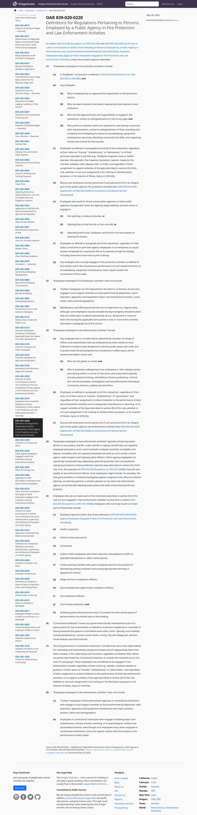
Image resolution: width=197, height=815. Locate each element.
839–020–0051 (27, 230)
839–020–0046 (27, 195)
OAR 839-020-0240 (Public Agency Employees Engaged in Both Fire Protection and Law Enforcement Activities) (98, 518)
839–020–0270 (27, 495)
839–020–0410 (26, 593)
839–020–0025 (27, 102)
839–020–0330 (26, 563)
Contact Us (120, 795)
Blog (117, 782)
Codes (154, 778)
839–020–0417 (27, 615)
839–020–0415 (24, 603)
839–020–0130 (25, 347)
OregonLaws (27, 4)
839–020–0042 (26, 152)
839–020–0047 (27, 209)
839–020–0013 (25, 66)
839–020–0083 (23, 292)
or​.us (175, 20)
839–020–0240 (26, 456)
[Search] (142, 3)
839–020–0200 (27, 385)
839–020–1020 (26, 659)
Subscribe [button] (20, 788)
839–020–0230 (26, 443)
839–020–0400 (27, 583)
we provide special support (79, 798)
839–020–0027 (27, 114)
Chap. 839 (30, 10)
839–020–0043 (27, 162)
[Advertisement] (164, 67)
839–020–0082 (25, 282)
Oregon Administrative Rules (53, 4)
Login (180, 4)
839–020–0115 (26, 320)
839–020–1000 (25, 638)
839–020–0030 (27, 125)
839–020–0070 (25, 262)
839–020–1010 (26, 648)
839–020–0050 (24, 220)
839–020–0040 (27, 134)
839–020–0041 (22, 142)
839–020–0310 (27, 533)
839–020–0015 (27, 78)
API (116, 790)
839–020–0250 (25, 468)
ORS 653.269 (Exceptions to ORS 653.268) (78, 43)
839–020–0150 (27, 368)
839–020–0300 (27, 516)
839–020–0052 (27, 239)
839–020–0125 (27, 333)
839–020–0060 (22, 247)
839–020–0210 (27, 407)
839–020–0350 (25, 572)
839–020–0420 (27, 627)
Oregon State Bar (69, 777)
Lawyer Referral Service (94, 783)
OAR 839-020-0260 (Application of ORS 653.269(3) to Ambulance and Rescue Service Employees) (98, 190)
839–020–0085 (24, 299)
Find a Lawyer (121, 778)
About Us (119, 786)
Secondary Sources (124, 803)
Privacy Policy (121, 807)
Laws (153, 795)
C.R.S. (154, 782)
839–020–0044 (25, 173)
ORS (158, 799)
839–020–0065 (26, 254)
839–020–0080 (25, 272)
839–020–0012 (25, 55)
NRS (153, 790)
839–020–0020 (27, 90)
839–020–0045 (22, 182)
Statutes (155, 786)
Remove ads (168, 4)
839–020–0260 (28, 479)
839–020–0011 (27, 42)
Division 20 (41, 10)
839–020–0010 (27, 28)
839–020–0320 (27, 547)
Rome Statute (157, 807)
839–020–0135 (25, 357)
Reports (118, 799)
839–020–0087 (26, 309)
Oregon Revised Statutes (82, 4)
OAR (21, 10)
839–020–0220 (27, 427)
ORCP (99, 4)
